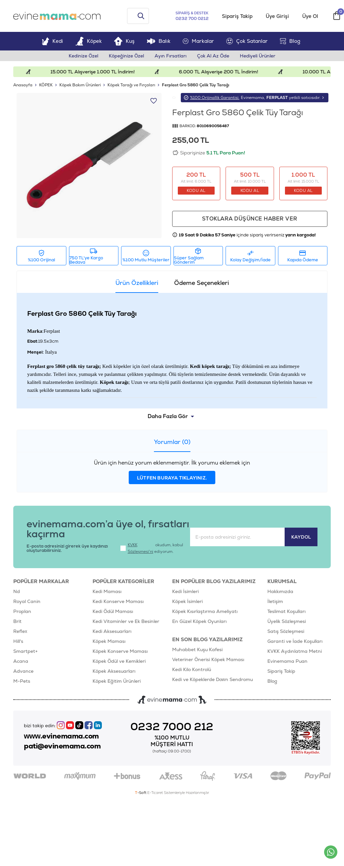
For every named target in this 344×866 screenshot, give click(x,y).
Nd (16, 591)
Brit (17, 621)
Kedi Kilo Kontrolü (191, 669)
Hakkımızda (280, 591)
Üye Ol (310, 16)
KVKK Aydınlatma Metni (294, 651)
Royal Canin (26, 601)
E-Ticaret (155, 792)
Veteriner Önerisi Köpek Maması (208, 659)
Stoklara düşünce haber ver (250, 218)
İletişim (275, 601)
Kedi (52, 41)
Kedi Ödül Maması (113, 611)
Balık (159, 41)
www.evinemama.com (61, 736)
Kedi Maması (107, 591)
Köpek (88, 41)
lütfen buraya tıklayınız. (172, 478)
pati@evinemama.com (62, 746)
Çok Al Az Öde (213, 56)
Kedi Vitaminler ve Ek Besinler (126, 621)
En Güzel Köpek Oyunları (199, 621)
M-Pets (21, 681)
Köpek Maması (109, 641)
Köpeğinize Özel (126, 56)
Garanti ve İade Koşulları (294, 641)
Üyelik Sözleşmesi (286, 621)
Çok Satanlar (247, 41)
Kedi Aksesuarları (112, 631)
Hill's (18, 641)
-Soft (141, 792)
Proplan (22, 611)
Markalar (198, 41)
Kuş (124, 41)
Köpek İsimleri (187, 601)
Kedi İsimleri (185, 591)
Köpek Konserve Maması (120, 651)
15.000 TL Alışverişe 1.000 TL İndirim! (99, 71)
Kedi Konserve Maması (118, 601)
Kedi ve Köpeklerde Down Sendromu (212, 679)
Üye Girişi (277, 16)
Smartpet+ (25, 651)
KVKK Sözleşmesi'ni (140, 548)
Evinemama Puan (287, 661)
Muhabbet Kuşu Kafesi (197, 649)
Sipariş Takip (237, 16)
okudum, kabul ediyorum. (151, 548)
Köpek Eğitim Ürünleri (117, 681)
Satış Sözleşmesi (285, 631)
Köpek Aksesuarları (114, 671)
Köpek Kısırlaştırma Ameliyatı (205, 611)
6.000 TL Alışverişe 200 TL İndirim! (225, 71)
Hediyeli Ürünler (257, 56)
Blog (290, 41)
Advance (23, 671)
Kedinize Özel (83, 56)
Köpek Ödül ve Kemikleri (119, 661)
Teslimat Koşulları (286, 611)
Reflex (20, 631)
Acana (20, 661)
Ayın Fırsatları (170, 56)
